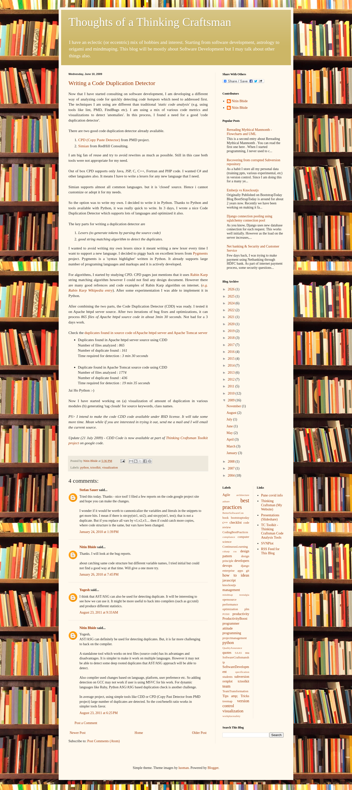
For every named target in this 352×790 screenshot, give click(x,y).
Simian (83, 146)
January (232, 453)
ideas (245, 575)
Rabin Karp (199, 274)
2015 (232, 358)
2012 (232, 379)
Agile (226, 495)
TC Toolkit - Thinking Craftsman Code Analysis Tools (272, 531)
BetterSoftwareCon (232, 512)
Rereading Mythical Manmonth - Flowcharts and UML (249, 132)
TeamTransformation (235, 691)
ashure (226, 501)
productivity (240, 614)
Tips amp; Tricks (235, 696)
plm (246, 609)
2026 (232, 289)
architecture (242, 495)
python (84, 467)
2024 (232, 303)
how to (229, 575)
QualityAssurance (232, 647)
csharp (226, 551)
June (230, 426)
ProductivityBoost (234, 618)
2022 (232, 310)
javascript (229, 580)
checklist (236, 522)
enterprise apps (232, 570)
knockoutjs (229, 585)
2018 (232, 338)
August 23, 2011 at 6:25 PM (98, 713)
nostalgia (244, 594)
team (226, 686)
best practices (235, 503)
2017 (232, 345)
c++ (225, 522)
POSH (226, 614)
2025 (232, 296)
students (227, 677)
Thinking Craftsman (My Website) (271, 505)
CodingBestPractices (235, 532)
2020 (232, 324)
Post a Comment (86, 723)
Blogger (213, 768)
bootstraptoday (240, 517)
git (247, 570)
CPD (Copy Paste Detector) (99, 140)
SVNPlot (267, 543)
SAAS (238, 652)
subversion (241, 677)
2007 (232, 468)
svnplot (227, 681)
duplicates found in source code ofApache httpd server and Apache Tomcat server (146, 333)
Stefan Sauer (88, 490)
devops (227, 566)
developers (241, 561)
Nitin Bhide (87, 547)
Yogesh (84, 590)
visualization (110, 467)
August (232, 413)
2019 (232, 331)
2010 (232, 393)
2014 (232, 365)
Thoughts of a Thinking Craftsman (149, 21)
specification (242, 671)
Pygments (200, 253)
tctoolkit (95, 467)
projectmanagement (234, 638)
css (235, 551)
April (231, 439)
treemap (227, 701)
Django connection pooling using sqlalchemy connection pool (249, 218)
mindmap (227, 594)
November (234, 406)
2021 (232, 317)
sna (247, 652)
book (225, 517)
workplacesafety (231, 716)
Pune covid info (272, 495)
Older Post (199, 733)
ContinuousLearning (235, 546)
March (231, 446)
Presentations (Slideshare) (270, 517)
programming (231, 633)
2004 (232, 475)
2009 (232, 400)
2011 (231, 386)
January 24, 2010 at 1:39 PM (99, 532)
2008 (232, 461)
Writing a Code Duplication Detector (111, 83)
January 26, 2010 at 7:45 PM (99, 574)
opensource (229, 599)
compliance (228, 536)
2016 (232, 352)
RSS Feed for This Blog (270, 551)
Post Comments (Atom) (103, 741)
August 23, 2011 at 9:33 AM (98, 612)
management (231, 590)
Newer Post (78, 733)
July (230, 419)
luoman (183, 768)
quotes (226, 652)
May (230, 433)
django (245, 566)
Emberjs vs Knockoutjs (243, 190)
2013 (232, 372)
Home (139, 733)
